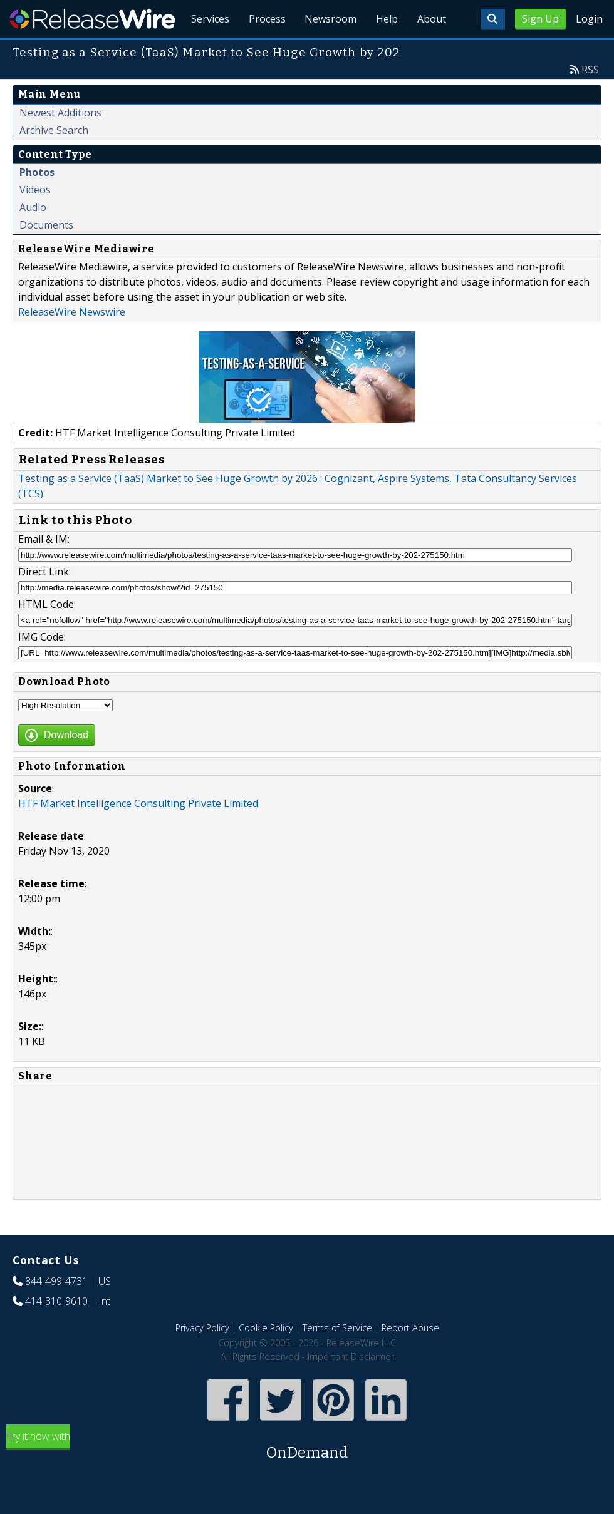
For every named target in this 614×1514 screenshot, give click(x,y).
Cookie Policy (266, 1356)
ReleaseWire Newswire (71, 341)
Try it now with (307, 1475)
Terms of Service (337, 1356)
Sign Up (540, 19)
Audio (32, 236)
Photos (37, 201)
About (431, 50)
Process (264, 50)
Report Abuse (410, 1356)
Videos (35, 218)
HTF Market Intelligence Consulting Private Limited (138, 832)
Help (386, 50)
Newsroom (329, 50)
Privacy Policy (202, 1356)
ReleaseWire (92, 18)
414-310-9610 (56, 1330)
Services (206, 50)
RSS (590, 98)
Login (589, 19)
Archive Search (53, 159)
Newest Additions (60, 141)
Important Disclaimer (351, 1385)
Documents (46, 253)
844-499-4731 (56, 1310)
